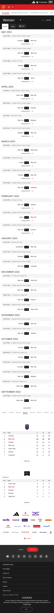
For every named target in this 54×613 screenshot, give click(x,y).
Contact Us (6, 573)
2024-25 (11, 412)
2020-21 (39, 412)
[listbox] (13, 20)
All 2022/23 (5, 12)
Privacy (5, 582)
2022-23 (25, 412)
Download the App (8, 564)
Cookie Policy (27, 604)
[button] (9, 7)
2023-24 (18, 412)
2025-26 (4, 412)
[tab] (43, 20)
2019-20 (46, 412)
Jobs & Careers (7, 577)
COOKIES (27, 598)
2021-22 (32, 412)
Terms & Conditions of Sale (10, 595)
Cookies (5, 586)
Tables (13, 26)
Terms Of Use (7, 590)
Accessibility (6, 569)
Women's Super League (19, 12)
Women (8, 20)
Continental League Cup (39, 12)
